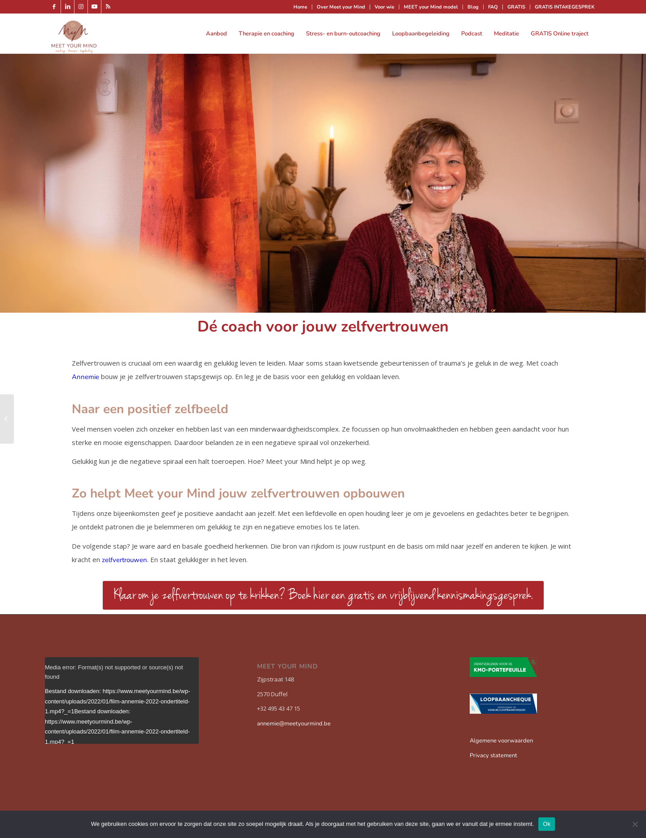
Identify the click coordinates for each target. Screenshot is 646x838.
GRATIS (516, 7)
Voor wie (384, 7)
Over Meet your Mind (341, 7)
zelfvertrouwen (124, 559)
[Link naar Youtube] (94, 6)
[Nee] (634, 824)
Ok (546, 824)
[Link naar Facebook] (54, 6)
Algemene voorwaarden (501, 741)
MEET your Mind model (431, 7)
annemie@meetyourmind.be (294, 724)
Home (300, 7)
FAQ (493, 7)
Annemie (85, 376)
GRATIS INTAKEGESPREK (564, 7)
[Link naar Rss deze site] (108, 6)
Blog (473, 7)
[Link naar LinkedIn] (67, 6)
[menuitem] (300, 6)
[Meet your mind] (74, 33)
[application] (122, 700)
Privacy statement (493, 755)
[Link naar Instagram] (80, 6)
